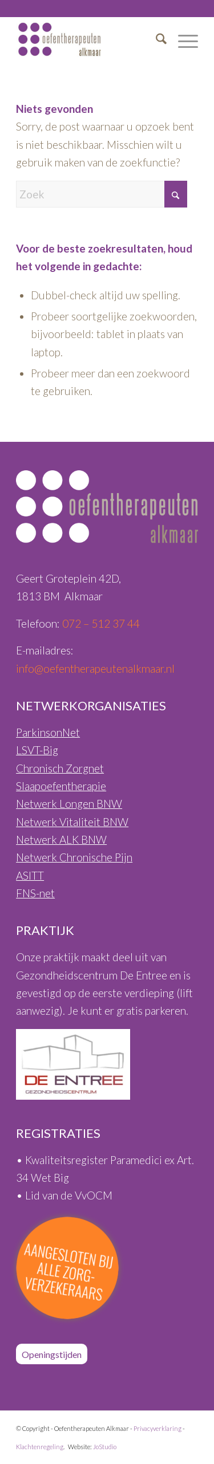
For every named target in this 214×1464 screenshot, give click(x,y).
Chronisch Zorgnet (60, 768)
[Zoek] (155, 39)
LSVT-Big (37, 750)
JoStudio (104, 1446)
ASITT (30, 875)
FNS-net (35, 893)
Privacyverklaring (157, 1428)
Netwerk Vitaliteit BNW (72, 821)
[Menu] (182, 39)
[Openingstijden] (51, 1354)
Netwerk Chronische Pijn (74, 857)
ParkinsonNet (48, 732)
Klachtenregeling (39, 1446)
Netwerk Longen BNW (69, 803)
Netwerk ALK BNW (61, 839)
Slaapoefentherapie (61, 785)
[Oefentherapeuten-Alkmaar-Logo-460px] (88, 39)
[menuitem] (155, 39)
